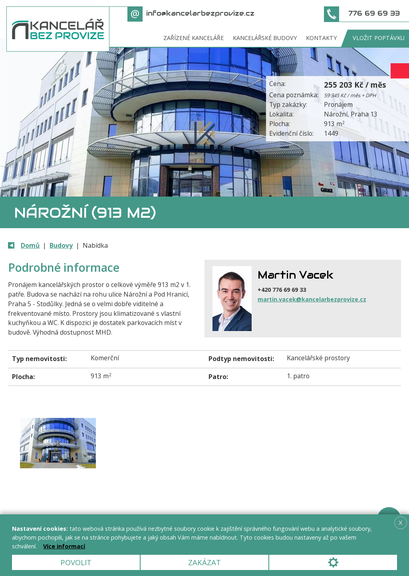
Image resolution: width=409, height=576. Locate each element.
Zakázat (204, 562)
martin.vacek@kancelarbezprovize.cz (312, 299)
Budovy (61, 245)
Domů (30, 245)
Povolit (75, 562)
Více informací (64, 546)
